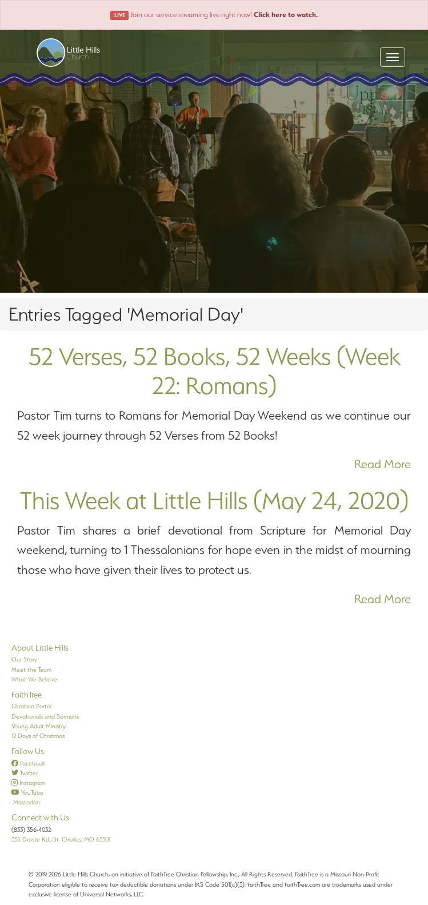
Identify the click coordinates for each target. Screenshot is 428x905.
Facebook (28, 763)
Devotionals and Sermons (45, 716)
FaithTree (26, 694)
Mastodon (25, 802)
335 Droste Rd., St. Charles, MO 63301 (60, 839)
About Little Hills (40, 647)
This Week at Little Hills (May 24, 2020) (214, 500)
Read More (382, 464)
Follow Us (27, 751)
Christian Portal (31, 706)
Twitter (24, 773)
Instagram (28, 782)
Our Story (24, 659)
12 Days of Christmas (38, 735)
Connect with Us (40, 817)
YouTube (27, 792)
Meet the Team (31, 669)
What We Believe (34, 679)
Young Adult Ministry (38, 726)
